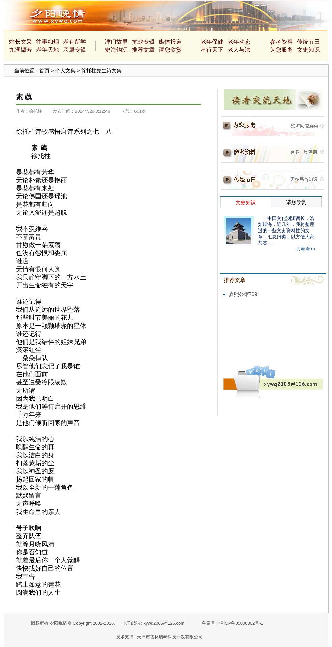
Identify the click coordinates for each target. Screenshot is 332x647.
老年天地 (47, 50)
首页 (44, 70)
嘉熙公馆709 (243, 294)
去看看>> (305, 249)
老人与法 (239, 50)
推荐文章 (143, 50)
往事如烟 (47, 42)
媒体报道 (170, 42)
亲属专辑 (74, 50)
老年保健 (212, 42)
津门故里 (116, 42)
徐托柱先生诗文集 (101, 70)
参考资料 (281, 42)
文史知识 (308, 50)
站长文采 (20, 42)
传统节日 (308, 42)
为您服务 (281, 50)
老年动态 (239, 42)
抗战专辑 (143, 42)
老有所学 (74, 42)
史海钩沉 (116, 50)
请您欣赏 (170, 50)
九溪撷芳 (20, 50)
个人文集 (65, 70)
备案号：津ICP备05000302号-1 (232, 623)
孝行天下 (212, 50)
